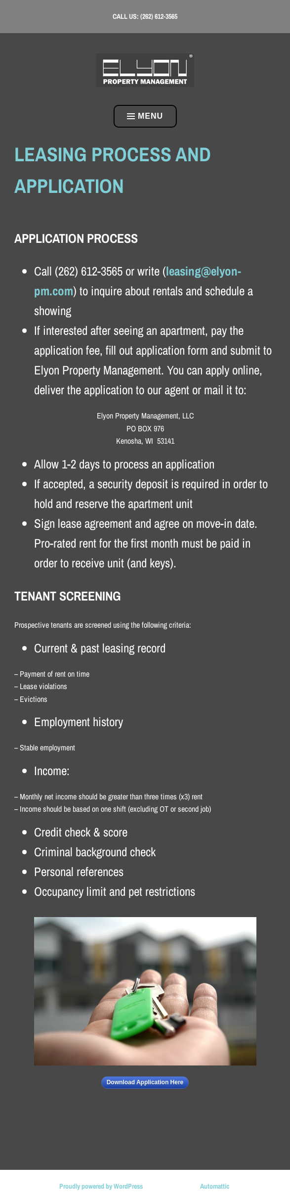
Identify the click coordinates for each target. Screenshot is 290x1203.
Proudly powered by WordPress (101, 1186)
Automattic (214, 1186)
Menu (145, 116)
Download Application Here (145, 1082)
